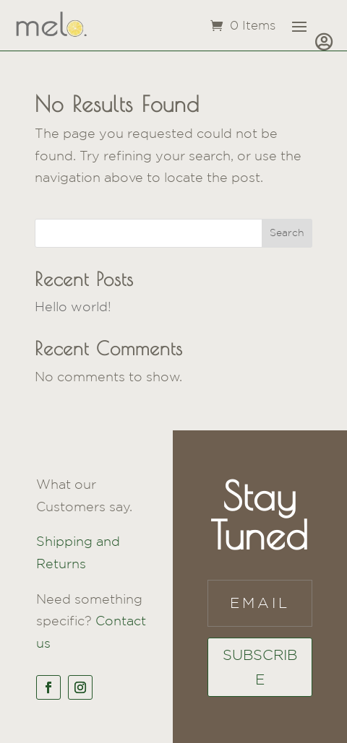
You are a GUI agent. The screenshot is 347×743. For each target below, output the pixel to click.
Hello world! (73, 306)
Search (287, 232)
